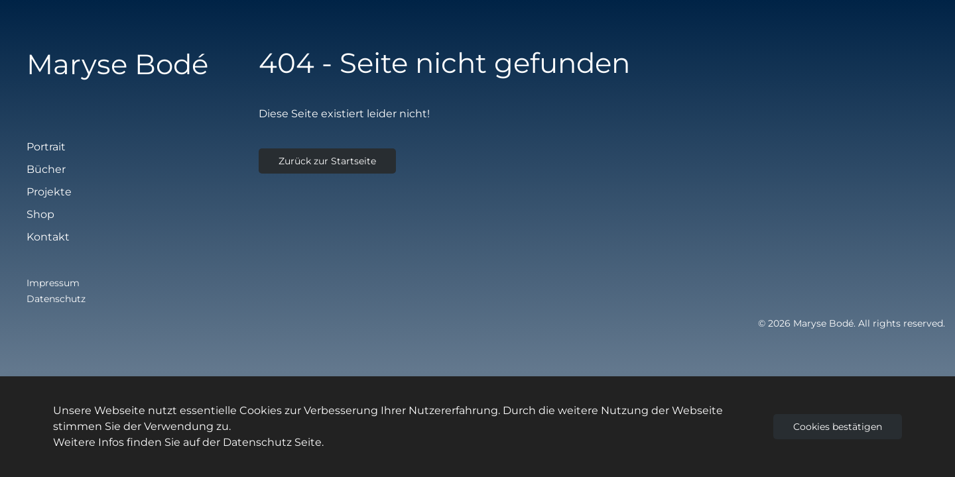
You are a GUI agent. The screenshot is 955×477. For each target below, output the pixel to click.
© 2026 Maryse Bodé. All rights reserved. (851, 323)
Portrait (46, 146)
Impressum (53, 283)
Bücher (46, 169)
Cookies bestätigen (837, 427)
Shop (40, 214)
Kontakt (48, 237)
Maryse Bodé (117, 64)
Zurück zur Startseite (327, 161)
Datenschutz (56, 299)
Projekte (49, 192)
